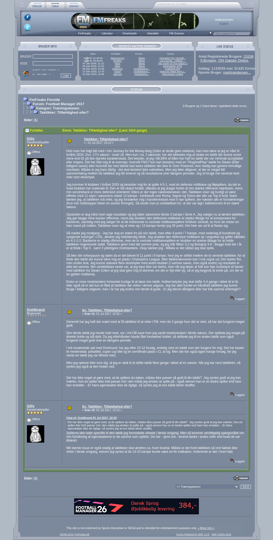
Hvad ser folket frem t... (172, 71)
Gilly (31, 139)
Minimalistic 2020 (172, 66)
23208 (248, 56)
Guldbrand (36, 310)
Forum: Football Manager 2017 (58, 104)
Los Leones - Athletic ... (173, 60)
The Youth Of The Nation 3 (172, 63)
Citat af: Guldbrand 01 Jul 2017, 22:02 (91, 417)
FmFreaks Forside (44, 100)
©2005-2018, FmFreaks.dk (74, 534)
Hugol (117, 71)
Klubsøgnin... (141, 74)
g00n (117, 63)
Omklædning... (142, 69)
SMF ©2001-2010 (221, 534)
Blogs (142, 58)
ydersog (117, 74)
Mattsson (118, 69)
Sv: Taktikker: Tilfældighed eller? (107, 310)
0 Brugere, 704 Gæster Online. (224, 60)
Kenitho (117, 60)
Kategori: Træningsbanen (57, 108)
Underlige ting (172, 69)
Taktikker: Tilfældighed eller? (64, 112)
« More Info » (206, 528)
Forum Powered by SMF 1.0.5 (192, 534)
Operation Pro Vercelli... (172, 58)
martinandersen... (237, 72)
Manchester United (172, 74)
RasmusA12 (117, 58)
